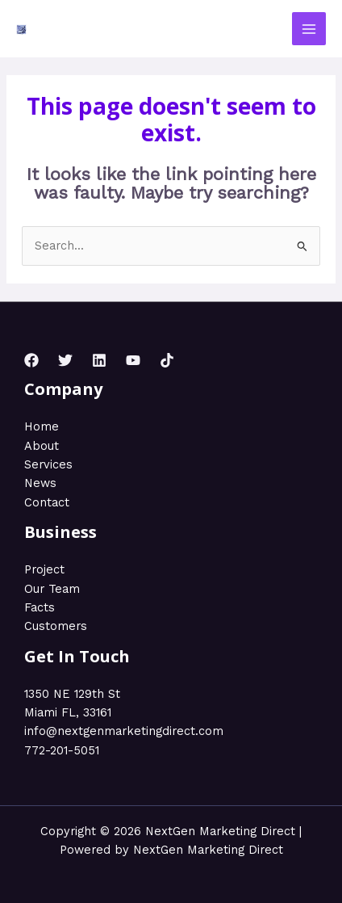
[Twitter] (65, 360)
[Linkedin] (99, 360)
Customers (55, 626)
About (41, 446)
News (40, 483)
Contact (46, 502)
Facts (39, 607)
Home (41, 426)
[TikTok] (167, 360)
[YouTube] (133, 360)
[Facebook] (31, 360)
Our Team (52, 589)
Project (44, 569)
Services (48, 464)
